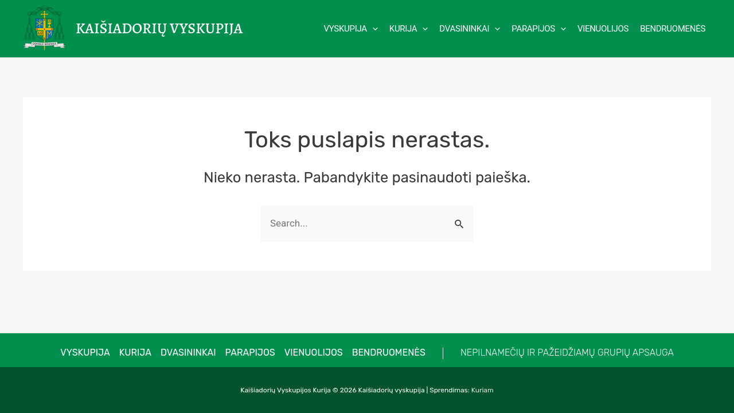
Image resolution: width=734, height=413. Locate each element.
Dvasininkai (188, 352)
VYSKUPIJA (85, 352)
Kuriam (482, 390)
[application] (372, 28)
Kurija (135, 352)
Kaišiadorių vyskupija (159, 28)
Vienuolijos (313, 352)
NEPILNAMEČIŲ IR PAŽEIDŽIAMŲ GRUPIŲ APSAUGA (567, 352)
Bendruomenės (388, 352)
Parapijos (250, 352)
